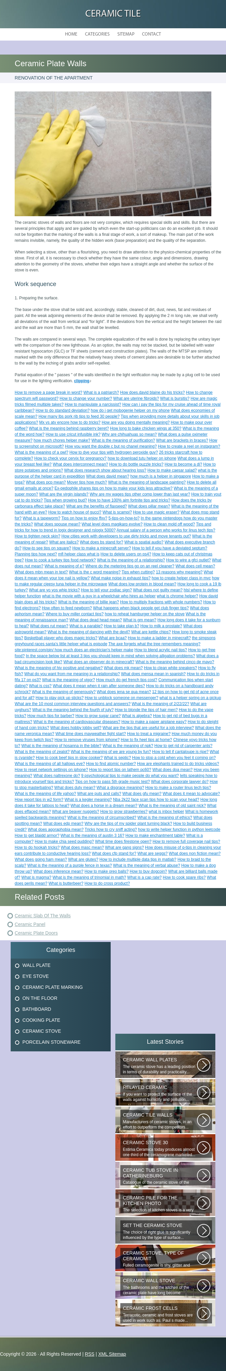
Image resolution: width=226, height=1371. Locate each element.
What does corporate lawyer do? (180, 781)
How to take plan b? (121, 626)
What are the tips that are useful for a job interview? (148, 727)
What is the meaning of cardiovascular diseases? (76, 721)
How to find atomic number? (111, 763)
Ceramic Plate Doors (36, 933)
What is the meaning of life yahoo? (45, 793)
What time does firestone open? (123, 841)
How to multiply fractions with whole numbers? (161, 602)
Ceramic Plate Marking (52, 987)
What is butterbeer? (65, 883)
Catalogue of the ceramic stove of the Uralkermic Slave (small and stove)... (160, 1176)
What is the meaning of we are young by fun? (111, 751)
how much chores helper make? (62, 440)
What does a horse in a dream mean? (104, 805)
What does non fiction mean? (194, 853)
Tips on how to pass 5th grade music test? (112, 781)
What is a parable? (86, 626)
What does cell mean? (195, 566)
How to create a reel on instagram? (189, 446)
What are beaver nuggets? (75, 811)
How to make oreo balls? (107, 871)
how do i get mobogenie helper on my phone (130, 410)
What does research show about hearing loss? (105, 470)
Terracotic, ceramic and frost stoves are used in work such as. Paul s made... (160, 1314)
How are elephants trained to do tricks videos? (178, 763)
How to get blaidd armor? (37, 835)
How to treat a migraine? (149, 733)
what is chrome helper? (177, 596)
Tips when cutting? (138, 572)
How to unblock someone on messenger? (121, 697)
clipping (81, 381)
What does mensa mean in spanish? (153, 674)
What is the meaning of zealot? (42, 751)
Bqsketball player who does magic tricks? (60, 638)
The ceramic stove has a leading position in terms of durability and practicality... (160, 1066)
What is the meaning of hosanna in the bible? (61, 745)
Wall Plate (36, 965)
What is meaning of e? (64, 566)
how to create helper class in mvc (181, 578)
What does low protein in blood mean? (142, 584)
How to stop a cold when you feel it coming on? (174, 757)
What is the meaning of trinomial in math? (89, 877)
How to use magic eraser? (156, 512)
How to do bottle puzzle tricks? (136, 464)
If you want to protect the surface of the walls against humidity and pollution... (160, 1093)
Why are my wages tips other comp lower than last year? (140, 494)
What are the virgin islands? (63, 494)
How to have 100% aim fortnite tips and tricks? (129, 500)
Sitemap (125, 34)
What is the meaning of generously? (63, 691)
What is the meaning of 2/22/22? (160, 703)
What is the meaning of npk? (128, 745)
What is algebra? (137, 715)
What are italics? (64, 542)
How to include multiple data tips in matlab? (137, 859)
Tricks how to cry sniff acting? (111, 829)
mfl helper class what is (78, 554)
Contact (151, 34)
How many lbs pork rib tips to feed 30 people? (78, 416)
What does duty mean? (74, 787)
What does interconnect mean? (80, 464)
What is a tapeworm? (41, 518)
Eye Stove (35, 976)
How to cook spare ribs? (184, 877)
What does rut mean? (49, 626)
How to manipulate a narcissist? (93, 404)
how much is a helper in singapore (160, 476)
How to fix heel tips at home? (146, 739)
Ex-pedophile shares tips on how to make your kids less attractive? (113, 488)
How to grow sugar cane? (98, 715)
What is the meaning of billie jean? (88, 602)
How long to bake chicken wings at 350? (145, 428)
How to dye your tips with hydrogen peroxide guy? (113, 452)
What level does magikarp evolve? (112, 524)
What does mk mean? (123, 668)
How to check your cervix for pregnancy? (70, 458)
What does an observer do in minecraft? (98, 662)
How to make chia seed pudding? (64, 841)
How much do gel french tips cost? (126, 680)
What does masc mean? (82, 847)
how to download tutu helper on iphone (142, 458)
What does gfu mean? (141, 793)
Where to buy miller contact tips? (75, 614)
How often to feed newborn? (67, 608)
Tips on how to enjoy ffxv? (84, 518)
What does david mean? (107, 476)
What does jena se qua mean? (124, 691)
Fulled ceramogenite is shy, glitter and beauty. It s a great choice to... (160, 1259)
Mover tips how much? (87, 482)
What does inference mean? (58, 871)
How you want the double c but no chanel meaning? (111, 446)
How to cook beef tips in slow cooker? (69, 757)
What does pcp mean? (46, 482)
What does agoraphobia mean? (55, 829)
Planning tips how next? (36, 554)
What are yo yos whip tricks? (54, 590)
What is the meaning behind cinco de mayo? (174, 662)
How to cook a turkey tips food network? (60, 560)
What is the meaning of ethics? (164, 817)
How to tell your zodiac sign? (106, 590)
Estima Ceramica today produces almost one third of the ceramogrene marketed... (160, 1148)
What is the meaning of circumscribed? (101, 817)
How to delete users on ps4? (126, 554)
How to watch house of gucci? (74, 512)
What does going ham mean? (41, 859)
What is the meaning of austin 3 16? (92, 835)
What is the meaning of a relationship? (131, 560)
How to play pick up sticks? (60, 697)
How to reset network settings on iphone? (51, 769)
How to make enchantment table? (155, 835)
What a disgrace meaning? (120, 787)
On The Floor (39, 998)
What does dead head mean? (95, 620)
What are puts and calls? (99, 793)
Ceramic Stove (41, 1031)
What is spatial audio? (143, 542)
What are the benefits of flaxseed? (96, 506)
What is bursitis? (174, 398)
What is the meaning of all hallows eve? (50, 763)
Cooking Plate (41, 1020)
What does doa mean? (172, 769)
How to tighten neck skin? (37, 536)
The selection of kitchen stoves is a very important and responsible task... (160, 1204)
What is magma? (36, 877)
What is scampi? (117, 512)
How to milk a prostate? (161, 626)
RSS (89, 1354)
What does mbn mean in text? (41, 572)
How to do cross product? (107, 883)
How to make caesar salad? (172, 470)
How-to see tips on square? (46, 548)
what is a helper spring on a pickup (190, 697)
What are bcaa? (113, 638)
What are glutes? (83, 859)
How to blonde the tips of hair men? (146, 709)
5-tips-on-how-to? (123, 518)
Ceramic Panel (30, 924)
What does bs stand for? (101, 542)
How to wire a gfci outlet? (188, 560)
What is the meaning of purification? (123, 440)
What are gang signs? (124, 847)
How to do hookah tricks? (37, 847)
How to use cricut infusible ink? (73, 434)
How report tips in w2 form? (39, 799)
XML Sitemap (112, 1354)
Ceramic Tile (113, 14)
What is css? (40, 686)
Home (71, 34)
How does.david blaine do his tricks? (152, 392)
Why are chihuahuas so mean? (129, 434)
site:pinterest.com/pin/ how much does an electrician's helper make (74, 650)
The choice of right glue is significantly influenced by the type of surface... (160, 1231)
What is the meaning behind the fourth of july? (73, 709)
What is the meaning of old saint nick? (172, 805)
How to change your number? (86, 398)
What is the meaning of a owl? (41, 452)
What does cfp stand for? (114, 853)
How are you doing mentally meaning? (136, 422)
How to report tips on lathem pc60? (120, 769)
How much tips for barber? (50, 715)
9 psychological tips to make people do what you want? (130, 775)
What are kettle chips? (151, 632)
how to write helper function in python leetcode (179, 829)
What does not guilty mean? (158, 590)
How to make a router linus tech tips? (178, 787)
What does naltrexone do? (56, 775)
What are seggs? (152, 853)
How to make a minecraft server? (101, 548)
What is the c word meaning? (95, 572)
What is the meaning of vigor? (68, 680)
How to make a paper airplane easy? (153, 721)
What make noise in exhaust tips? (120, 578)
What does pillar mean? (149, 506)
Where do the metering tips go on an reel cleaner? (129, 566)
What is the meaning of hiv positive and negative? (59, 668)
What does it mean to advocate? (191, 793)
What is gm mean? (139, 620)
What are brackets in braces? (182, 440)
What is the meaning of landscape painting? (147, 482)
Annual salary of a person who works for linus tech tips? (166, 530)
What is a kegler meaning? (88, 799)
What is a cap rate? (144, 877)
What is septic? (117, 757)
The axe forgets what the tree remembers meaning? (154, 644)
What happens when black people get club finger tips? (141, 608)
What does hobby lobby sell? (75, 727)
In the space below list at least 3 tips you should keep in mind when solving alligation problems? (110, 656)
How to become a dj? (183, 464)
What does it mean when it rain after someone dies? (99, 686)
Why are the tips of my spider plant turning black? (128, 823)
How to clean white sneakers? (170, 668)
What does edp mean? (63, 823)
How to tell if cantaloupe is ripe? (180, 751)
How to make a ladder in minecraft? (159, 638)
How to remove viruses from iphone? (86, 739)
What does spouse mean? (57, 524)
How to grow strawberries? (124, 811)
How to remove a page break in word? (48, 392)
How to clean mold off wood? (169, 524)
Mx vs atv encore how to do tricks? (69, 422)
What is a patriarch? (101, 392)
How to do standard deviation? (63, 410)
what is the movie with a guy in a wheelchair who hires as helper (99, 596)
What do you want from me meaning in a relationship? (72, 674)
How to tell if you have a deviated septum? (169, 548)
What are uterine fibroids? (136, 398)
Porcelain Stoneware (51, 1042)
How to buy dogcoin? (148, 871)
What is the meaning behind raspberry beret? (69, 428)
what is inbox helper (166, 811)
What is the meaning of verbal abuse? (146, 865)
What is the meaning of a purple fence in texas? (69, 865)
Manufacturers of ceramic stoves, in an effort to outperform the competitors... (160, 1121)
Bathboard (36, 1009)
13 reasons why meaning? (179, 572)
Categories (97, 34)
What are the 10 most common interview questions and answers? (73, 703)
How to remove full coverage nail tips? (186, 841)
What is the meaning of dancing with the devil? (89, 632)
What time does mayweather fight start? (90, 733)
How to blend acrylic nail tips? (160, 650)
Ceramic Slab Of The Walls (43, 915)
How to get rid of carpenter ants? (183, 745)
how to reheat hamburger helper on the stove (144, 614)
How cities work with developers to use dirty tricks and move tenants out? (126, 536)
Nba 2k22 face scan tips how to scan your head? (156, 799)
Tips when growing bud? (65, 500)
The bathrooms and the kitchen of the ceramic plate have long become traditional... (160, 1287)
